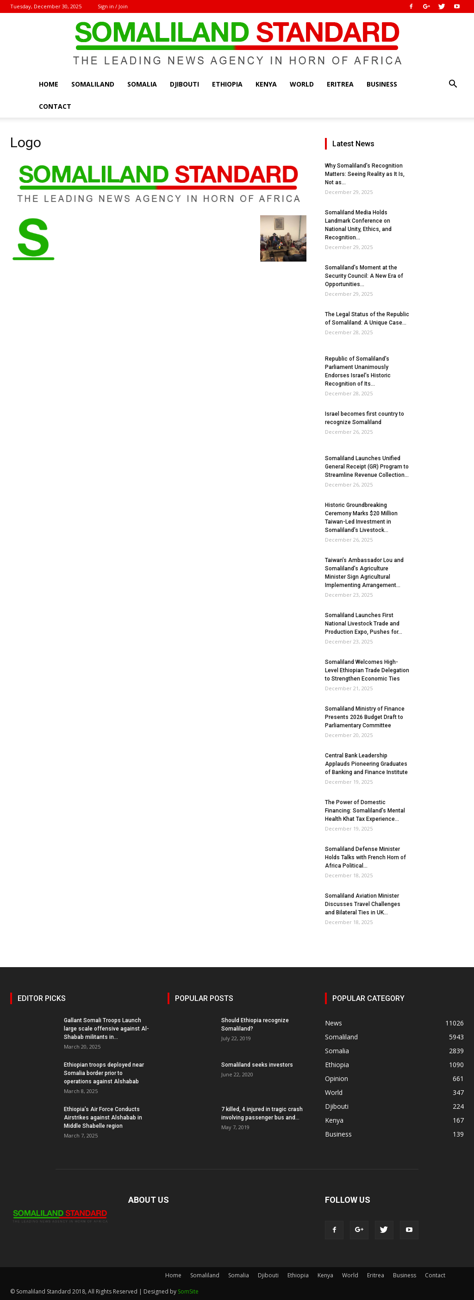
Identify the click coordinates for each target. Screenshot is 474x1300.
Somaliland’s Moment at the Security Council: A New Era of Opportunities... (364, 276)
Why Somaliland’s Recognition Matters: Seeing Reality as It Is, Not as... (365, 174)
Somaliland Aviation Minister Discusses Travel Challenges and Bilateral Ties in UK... (362, 904)
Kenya (266, 84)
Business (382, 84)
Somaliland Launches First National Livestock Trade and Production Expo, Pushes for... (363, 623)
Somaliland (92, 84)
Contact (55, 106)
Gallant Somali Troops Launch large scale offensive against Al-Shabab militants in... (106, 1028)
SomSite (188, 1291)
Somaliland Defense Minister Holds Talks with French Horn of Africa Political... (365, 857)
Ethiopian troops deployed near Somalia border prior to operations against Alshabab (104, 1073)
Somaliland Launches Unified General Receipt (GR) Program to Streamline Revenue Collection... (367, 466)
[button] (453, 85)
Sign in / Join (113, 6)
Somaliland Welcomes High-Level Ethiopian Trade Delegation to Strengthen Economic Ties (367, 670)
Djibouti (184, 84)
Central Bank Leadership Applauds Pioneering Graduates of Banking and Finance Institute (366, 763)
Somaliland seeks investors (257, 1065)
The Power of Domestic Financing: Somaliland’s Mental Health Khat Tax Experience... (365, 810)
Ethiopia (227, 84)
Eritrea (340, 84)
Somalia (142, 84)
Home (48, 84)
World (302, 84)
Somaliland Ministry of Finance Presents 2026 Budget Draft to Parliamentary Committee (365, 717)
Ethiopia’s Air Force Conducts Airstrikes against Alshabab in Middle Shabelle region (103, 1117)
